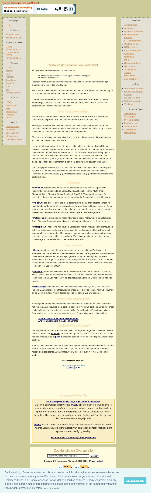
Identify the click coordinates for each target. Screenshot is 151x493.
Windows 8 (11, 111)
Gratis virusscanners (13, 48)
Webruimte (129, 76)
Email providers (132, 98)
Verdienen (129, 104)
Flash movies (130, 123)
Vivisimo (55, 333)
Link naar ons (12, 133)
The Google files (14, 37)
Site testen (129, 66)
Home (9, 25)
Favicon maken (13, 58)
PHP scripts (130, 132)
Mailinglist (129, 56)
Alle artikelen (12, 34)
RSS (8, 86)
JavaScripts (130, 129)
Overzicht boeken (10, 116)
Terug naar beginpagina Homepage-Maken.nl (20, 3)
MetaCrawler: (39, 287)
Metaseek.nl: (39, 218)
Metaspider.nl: (40, 227)
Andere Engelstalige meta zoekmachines (58, 321)
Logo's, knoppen (132, 50)
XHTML (9, 70)
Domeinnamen (131, 34)
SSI (7, 89)
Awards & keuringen (134, 88)
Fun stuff (10, 130)
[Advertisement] (96, 9)
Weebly (74, 405)
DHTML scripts (131, 120)
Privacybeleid (96, 461)
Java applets (130, 126)
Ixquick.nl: (38, 188)
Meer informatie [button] (51, 488)
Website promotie (133, 101)
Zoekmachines (131, 79)
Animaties (129, 28)
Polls (126, 60)
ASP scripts (130, 113)
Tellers (127, 72)
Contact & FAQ (13, 126)
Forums (128, 37)
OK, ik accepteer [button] (135, 480)
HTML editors (130, 47)
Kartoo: (37, 250)
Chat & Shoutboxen (134, 31)
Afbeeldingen (130, 25)
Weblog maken (13, 93)
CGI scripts (129, 117)
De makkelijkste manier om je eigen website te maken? (73, 401)
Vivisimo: (38, 271)
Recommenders (132, 63)
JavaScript (11, 80)
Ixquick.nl (57, 337)
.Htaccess (11, 77)
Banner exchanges (133, 91)
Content (128, 94)
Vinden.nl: (38, 203)
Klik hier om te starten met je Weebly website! (73, 437)
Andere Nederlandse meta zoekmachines (58, 318)
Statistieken (130, 69)
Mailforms (129, 53)
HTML (9, 67)
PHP (8, 108)
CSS (8, 73)
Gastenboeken (131, 44)
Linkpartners (12, 136)
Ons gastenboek (14, 139)
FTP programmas (132, 41)
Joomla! (10, 83)
